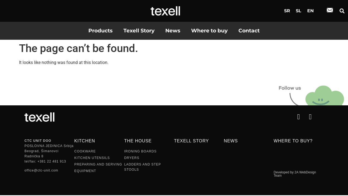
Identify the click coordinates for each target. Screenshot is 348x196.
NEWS (231, 141)
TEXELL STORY (191, 141)
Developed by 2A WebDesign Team (295, 173)
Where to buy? (293, 141)
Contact (249, 30)
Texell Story (138, 30)
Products (100, 30)
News (172, 30)
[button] (342, 11)
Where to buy (209, 30)
